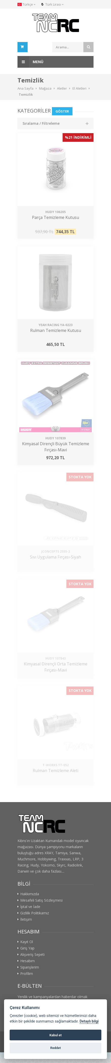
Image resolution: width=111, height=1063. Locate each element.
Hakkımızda (29, 894)
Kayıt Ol (26, 942)
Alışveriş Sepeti (32, 954)
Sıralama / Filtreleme (41, 123)
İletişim (26, 919)
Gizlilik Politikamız (34, 913)
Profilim (26, 973)
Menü (30, 62)
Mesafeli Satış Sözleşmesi (41, 900)
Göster (62, 111)
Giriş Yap (27, 948)
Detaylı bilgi (89, 1021)
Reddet (55, 1048)
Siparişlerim (29, 967)
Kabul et (55, 1035)
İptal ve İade (30, 906)
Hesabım (27, 961)
